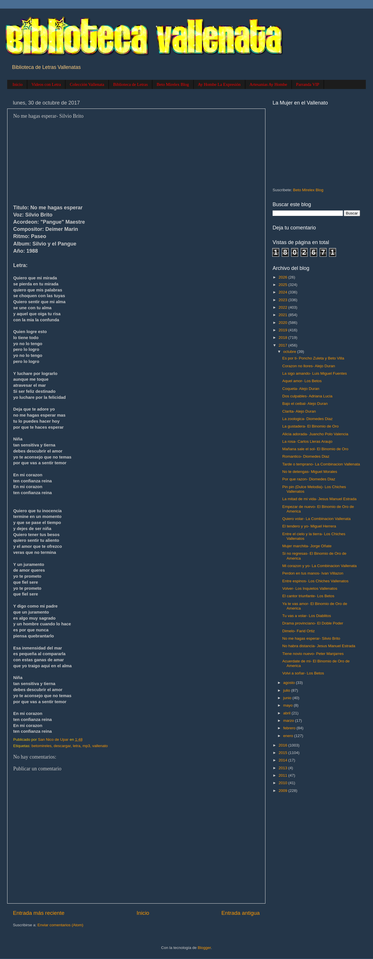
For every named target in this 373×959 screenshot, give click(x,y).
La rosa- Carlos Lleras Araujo (307, 441)
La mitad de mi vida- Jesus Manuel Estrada (319, 499)
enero (288, 736)
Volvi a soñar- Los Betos (303, 673)
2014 (283, 760)
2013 (283, 768)
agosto (289, 682)
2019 (283, 330)
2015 (283, 753)
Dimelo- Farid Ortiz (298, 631)
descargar (62, 746)
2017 (283, 345)
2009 (283, 790)
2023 (283, 300)
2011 (283, 775)
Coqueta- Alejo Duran (300, 388)
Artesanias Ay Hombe (268, 84)
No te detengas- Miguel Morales (309, 471)
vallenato (100, 746)
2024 (283, 292)
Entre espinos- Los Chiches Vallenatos (315, 581)
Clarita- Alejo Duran (299, 411)
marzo (289, 720)
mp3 (86, 746)
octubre (290, 351)
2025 (283, 285)
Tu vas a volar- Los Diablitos (306, 616)
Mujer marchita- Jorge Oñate (307, 546)
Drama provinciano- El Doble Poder (312, 623)
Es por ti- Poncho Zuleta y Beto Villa (313, 358)
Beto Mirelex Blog (173, 84)
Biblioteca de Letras (130, 84)
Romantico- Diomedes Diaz (305, 456)
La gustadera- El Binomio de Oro (310, 426)
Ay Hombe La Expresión (219, 84)
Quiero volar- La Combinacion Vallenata (316, 519)
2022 (283, 307)
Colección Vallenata (87, 84)
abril (287, 713)
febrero (290, 728)
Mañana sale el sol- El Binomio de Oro (315, 449)
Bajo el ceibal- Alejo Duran (305, 403)
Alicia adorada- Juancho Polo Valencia (315, 434)
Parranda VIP (307, 84)
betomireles (42, 746)
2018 (283, 337)
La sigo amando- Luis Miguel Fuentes (314, 373)
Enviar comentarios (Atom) (60, 925)
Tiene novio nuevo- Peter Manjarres (313, 653)
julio (287, 690)
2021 (283, 315)
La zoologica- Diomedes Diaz (307, 419)
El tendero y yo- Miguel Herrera (309, 526)
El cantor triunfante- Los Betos (308, 596)
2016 (283, 745)
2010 (283, 783)
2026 (283, 277)
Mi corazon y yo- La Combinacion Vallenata (319, 566)
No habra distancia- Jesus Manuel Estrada (318, 646)
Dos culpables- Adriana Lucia (307, 396)
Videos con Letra (46, 84)
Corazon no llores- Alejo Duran (308, 366)
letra (76, 746)
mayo (288, 705)
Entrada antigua (241, 913)
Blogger (204, 948)
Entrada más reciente (39, 913)
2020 (283, 322)
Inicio (18, 84)
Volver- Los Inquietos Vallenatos (309, 588)
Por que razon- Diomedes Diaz (308, 479)
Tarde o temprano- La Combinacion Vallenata (321, 464)
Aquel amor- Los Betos (302, 381)
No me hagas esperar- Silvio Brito (311, 638)
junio (287, 698)
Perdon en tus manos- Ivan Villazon (312, 573)
